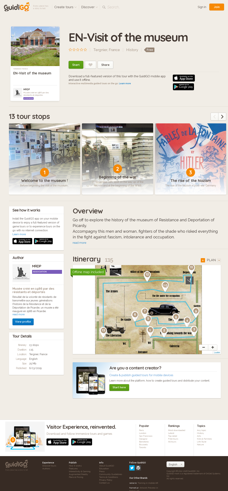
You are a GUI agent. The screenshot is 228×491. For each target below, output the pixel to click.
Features (73, 470)
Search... (113, 7)
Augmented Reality (78, 475)
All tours (172, 443)
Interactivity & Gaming (79, 472)
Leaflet (217, 354)
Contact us (104, 484)
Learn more (125, 83)
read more (18, 268)
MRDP (26, 89)
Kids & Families (204, 440)
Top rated (172, 437)
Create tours (65, 7)
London (142, 434)
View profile (23, 275)
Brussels (143, 446)
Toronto (142, 448)
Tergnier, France (20, 69)
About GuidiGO (106, 467)
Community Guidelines (110, 475)
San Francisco (145, 437)
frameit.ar (134, 473)
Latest (171, 434)
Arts (199, 437)
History (132, 50)
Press (102, 472)
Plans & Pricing (76, 478)
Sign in (202, 7)
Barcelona (144, 443)
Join (217, 7)
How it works (75, 467)
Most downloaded (176, 431)
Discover (89, 7)
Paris (141, 431)
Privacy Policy (105, 481)
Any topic (201, 431)
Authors (46, 470)
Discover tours (49, 467)
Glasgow (143, 440)
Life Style (201, 443)
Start (76, 65)
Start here (119, 388)
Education (104, 470)
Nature (200, 446)
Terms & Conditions (108, 478)
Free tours (173, 440)
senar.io (133, 469)
